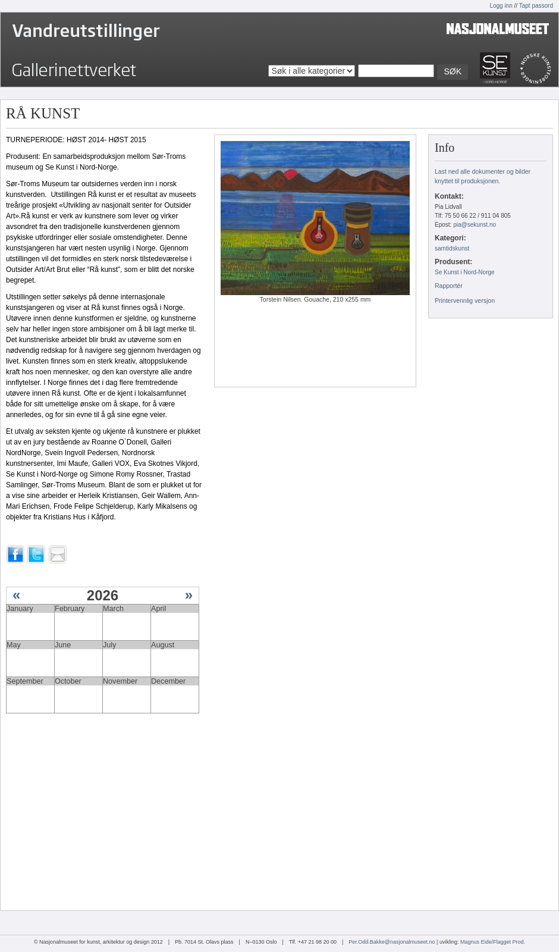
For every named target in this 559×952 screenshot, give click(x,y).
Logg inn (500, 5)
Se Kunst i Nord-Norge (465, 272)
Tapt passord (536, 5)
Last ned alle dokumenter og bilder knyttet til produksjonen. (482, 176)
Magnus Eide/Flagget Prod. (492, 942)
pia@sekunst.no (474, 224)
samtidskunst (452, 248)
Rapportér (449, 285)
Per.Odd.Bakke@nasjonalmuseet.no (391, 942)
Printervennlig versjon (465, 300)
